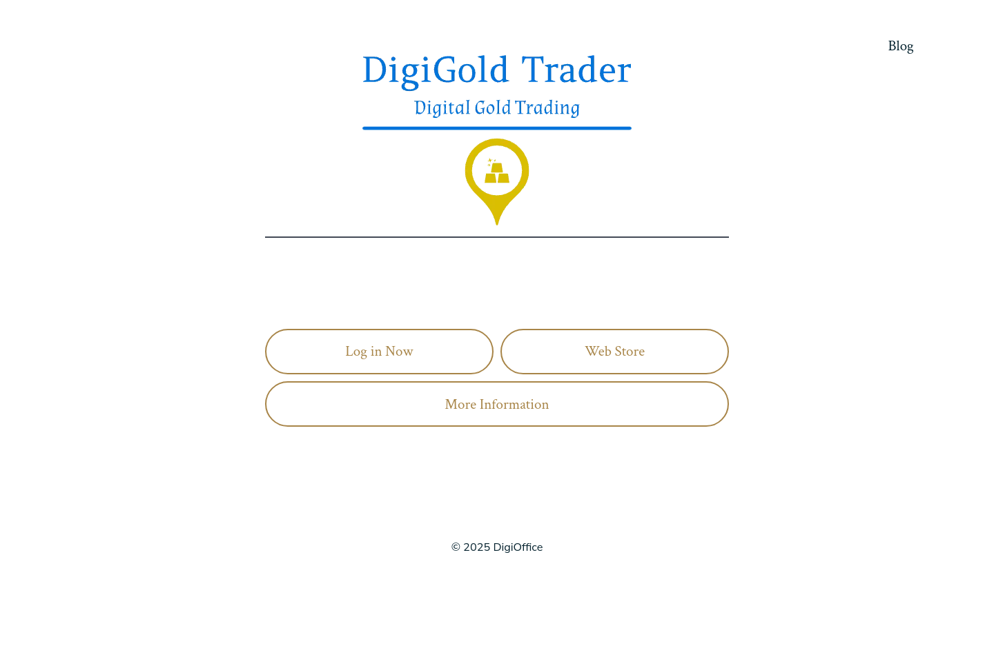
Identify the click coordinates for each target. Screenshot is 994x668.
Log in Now (379, 351)
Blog (901, 46)
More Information (497, 404)
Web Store (615, 351)
